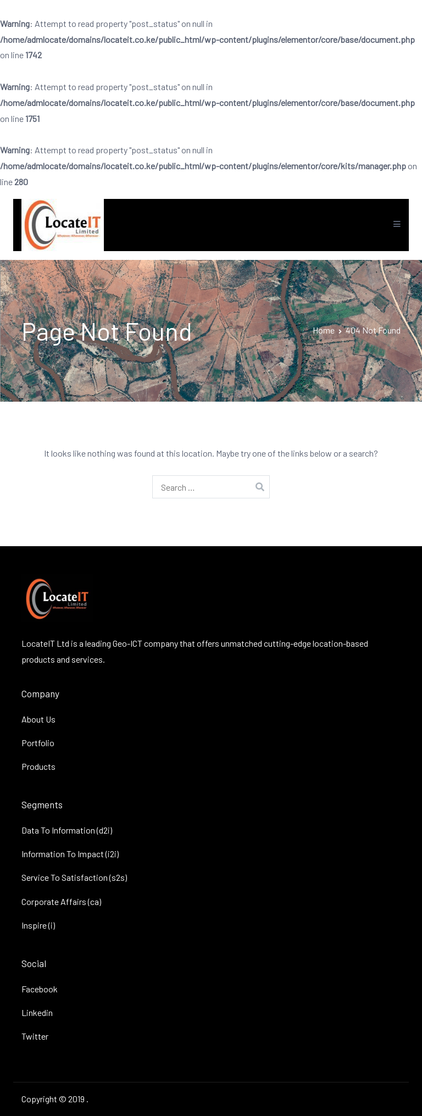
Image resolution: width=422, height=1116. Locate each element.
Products (38, 766)
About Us (38, 719)
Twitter (34, 1036)
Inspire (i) (38, 925)
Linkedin (37, 1012)
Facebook (39, 989)
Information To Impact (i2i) (70, 853)
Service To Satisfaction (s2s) (74, 877)
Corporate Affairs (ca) (61, 901)
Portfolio (37, 742)
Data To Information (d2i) (66, 830)
